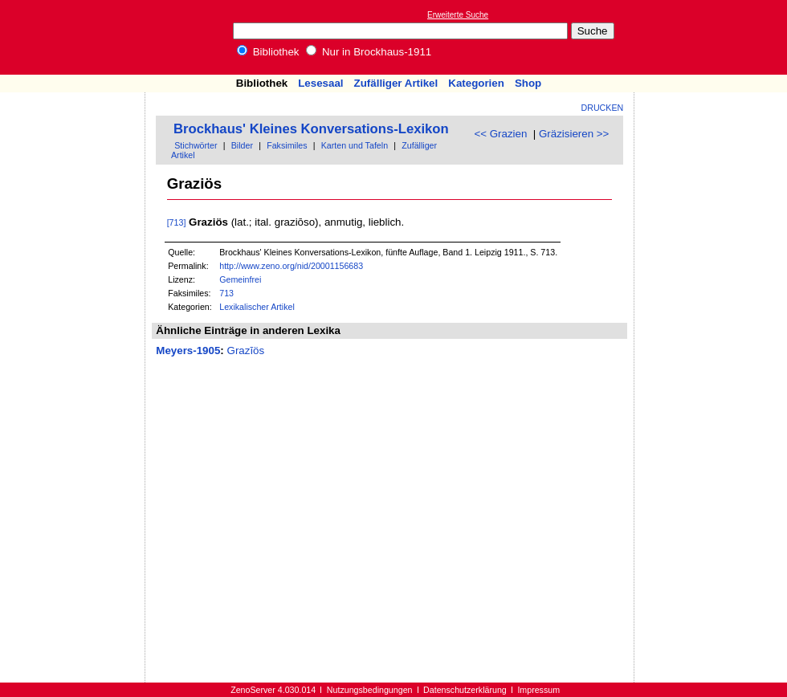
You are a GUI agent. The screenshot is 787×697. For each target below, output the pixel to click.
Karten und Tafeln (354, 145)
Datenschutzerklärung (465, 690)
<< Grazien (500, 134)
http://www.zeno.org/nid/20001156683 (291, 266)
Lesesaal (320, 83)
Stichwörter (195, 145)
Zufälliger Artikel (396, 83)
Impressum (538, 690)
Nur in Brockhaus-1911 (368, 52)
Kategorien (476, 83)
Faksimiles (287, 145)
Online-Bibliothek (76, 37)
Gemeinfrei (240, 279)
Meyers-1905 (188, 350)
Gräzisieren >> (574, 134)
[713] (176, 222)
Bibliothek (268, 52)
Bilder (242, 145)
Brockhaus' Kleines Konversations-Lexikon (311, 129)
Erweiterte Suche (457, 14)
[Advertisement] (713, 37)
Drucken (602, 107)
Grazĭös (246, 350)
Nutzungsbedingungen (370, 690)
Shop (528, 83)
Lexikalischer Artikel (257, 307)
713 (226, 293)
